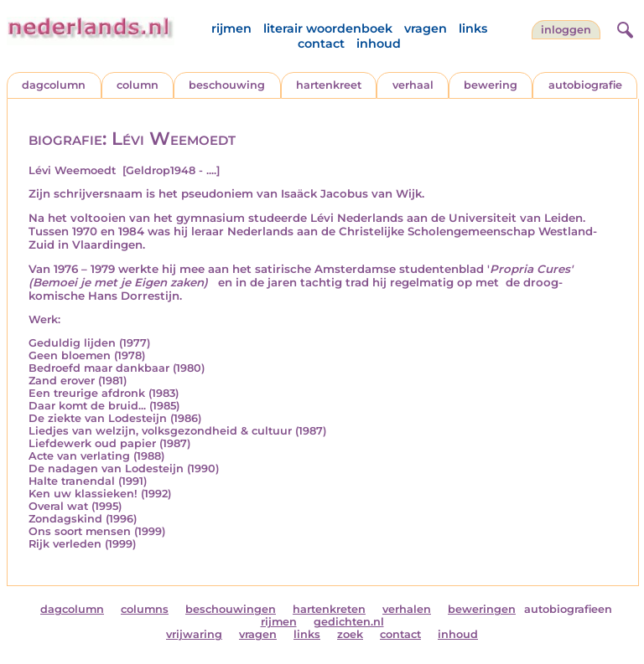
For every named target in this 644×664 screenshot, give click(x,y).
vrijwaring (194, 634)
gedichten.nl (349, 621)
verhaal (413, 85)
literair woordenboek (327, 28)
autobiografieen (568, 609)
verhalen (406, 609)
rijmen (231, 28)
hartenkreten (329, 609)
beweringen (482, 609)
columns (145, 609)
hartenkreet (328, 85)
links (473, 28)
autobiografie (585, 85)
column (137, 85)
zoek (350, 634)
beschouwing (227, 85)
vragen (425, 28)
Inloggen (566, 29)
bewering (490, 85)
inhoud (378, 43)
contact (321, 43)
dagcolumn (54, 85)
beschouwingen (230, 609)
